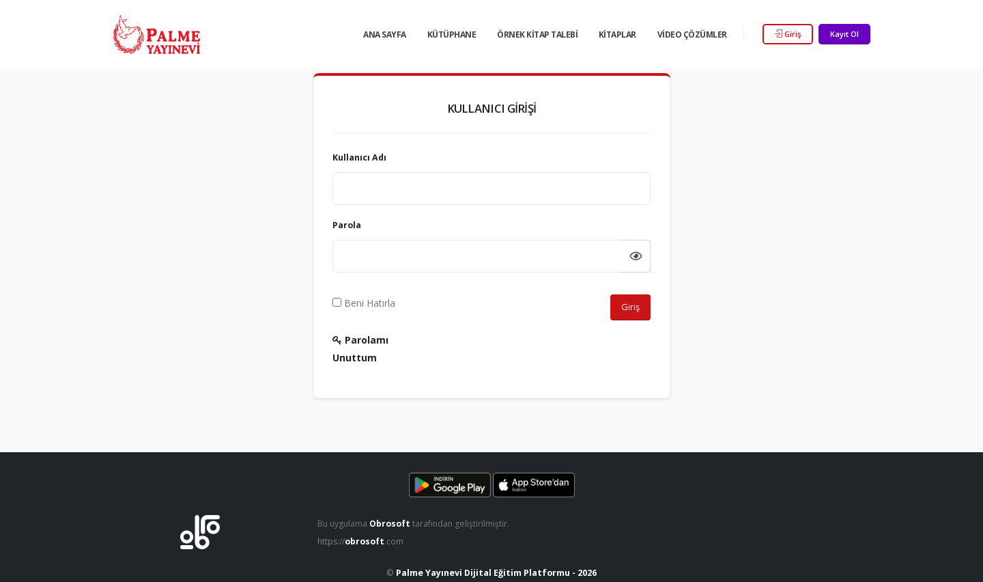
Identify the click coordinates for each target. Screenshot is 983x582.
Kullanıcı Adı (359, 157)
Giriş (788, 34)
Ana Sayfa (384, 34)
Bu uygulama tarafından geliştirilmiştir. (415, 523)
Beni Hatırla (363, 302)
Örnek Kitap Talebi (537, 34)
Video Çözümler (692, 34)
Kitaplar (617, 34)
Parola (346, 225)
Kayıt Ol (844, 34)
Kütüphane (451, 34)
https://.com (362, 541)
